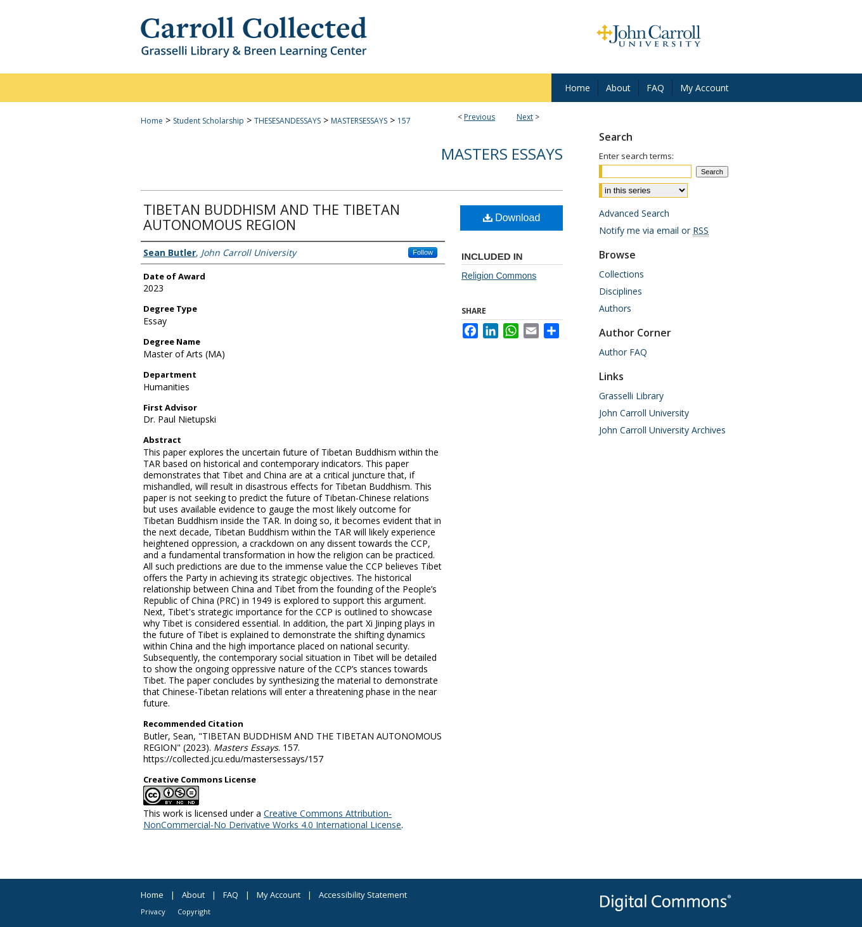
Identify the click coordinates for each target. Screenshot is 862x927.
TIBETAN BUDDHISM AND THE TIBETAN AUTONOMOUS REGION (271, 217)
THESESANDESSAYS (287, 120)
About (193, 894)
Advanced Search (634, 213)
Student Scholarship (208, 120)
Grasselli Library (631, 396)
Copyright (193, 911)
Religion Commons (498, 276)
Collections (621, 274)
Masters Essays (502, 153)
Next (525, 117)
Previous (479, 117)
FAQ (230, 894)
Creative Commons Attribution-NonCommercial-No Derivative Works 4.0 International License (272, 819)
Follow (423, 252)
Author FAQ (623, 352)
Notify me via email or (654, 230)
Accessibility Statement (363, 894)
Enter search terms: (636, 156)
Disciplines (620, 291)
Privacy (153, 911)
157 (404, 120)
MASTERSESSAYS (359, 120)
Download (512, 217)
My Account (278, 894)
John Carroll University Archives (662, 430)
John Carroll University (644, 413)
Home (152, 120)
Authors (615, 308)
